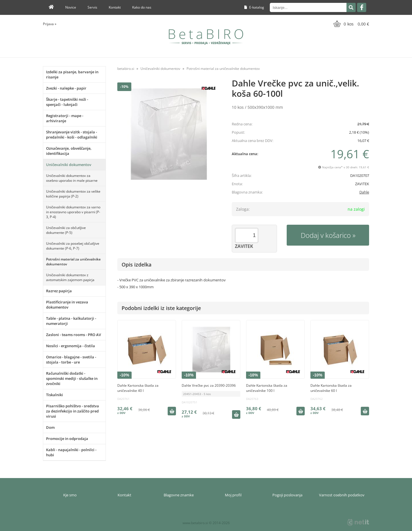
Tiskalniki (54, 394)
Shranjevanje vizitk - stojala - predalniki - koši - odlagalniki (71, 134)
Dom (50, 427)
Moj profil (233, 495)
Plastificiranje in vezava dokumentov (67, 304)
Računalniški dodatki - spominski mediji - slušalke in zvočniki (72, 378)
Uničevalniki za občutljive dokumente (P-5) (66, 230)
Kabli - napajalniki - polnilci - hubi (71, 452)
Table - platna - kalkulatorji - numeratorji (71, 321)
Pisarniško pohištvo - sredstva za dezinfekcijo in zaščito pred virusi (72, 411)
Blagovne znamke (179, 495)
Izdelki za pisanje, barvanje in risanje (72, 74)
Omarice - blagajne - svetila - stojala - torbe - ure (71, 359)
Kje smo (70, 495)
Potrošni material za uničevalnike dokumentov (73, 262)
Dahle (364, 192)
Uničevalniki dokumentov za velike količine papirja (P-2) (73, 194)
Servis (92, 7)
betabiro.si (125, 68)
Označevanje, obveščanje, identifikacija (69, 151)
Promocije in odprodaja (67, 438)
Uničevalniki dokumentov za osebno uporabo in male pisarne (72, 178)
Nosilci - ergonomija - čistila (70, 345)
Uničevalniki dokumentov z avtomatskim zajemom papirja (70, 277)
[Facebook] (361, 7)
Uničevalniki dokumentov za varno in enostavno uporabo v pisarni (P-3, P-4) (73, 212)
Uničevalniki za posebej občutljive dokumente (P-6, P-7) (72, 246)
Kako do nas (141, 7)
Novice (70, 7)
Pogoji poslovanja (287, 495)
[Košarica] (350, 24)
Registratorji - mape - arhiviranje (64, 118)
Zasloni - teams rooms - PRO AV (73, 334)
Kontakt (115, 7)
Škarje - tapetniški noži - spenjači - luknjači (67, 102)
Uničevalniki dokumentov (68, 164)
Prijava (49, 23)
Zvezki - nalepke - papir (66, 88)
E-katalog (254, 7)
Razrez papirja (59, 290)
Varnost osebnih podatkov (342, 495)
